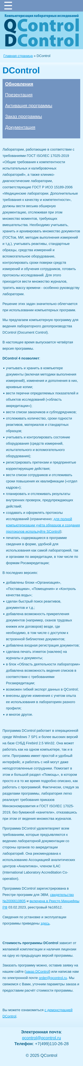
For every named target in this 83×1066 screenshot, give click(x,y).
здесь (45, 923)
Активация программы (28, 105)
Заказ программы (23, 116)
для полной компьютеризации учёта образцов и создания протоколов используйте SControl (43, 525)
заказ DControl (37, 971)
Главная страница (18, 56)
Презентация (19, 94)
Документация (20, 127)
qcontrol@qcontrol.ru (41, 1038)
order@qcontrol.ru (53, 978)
